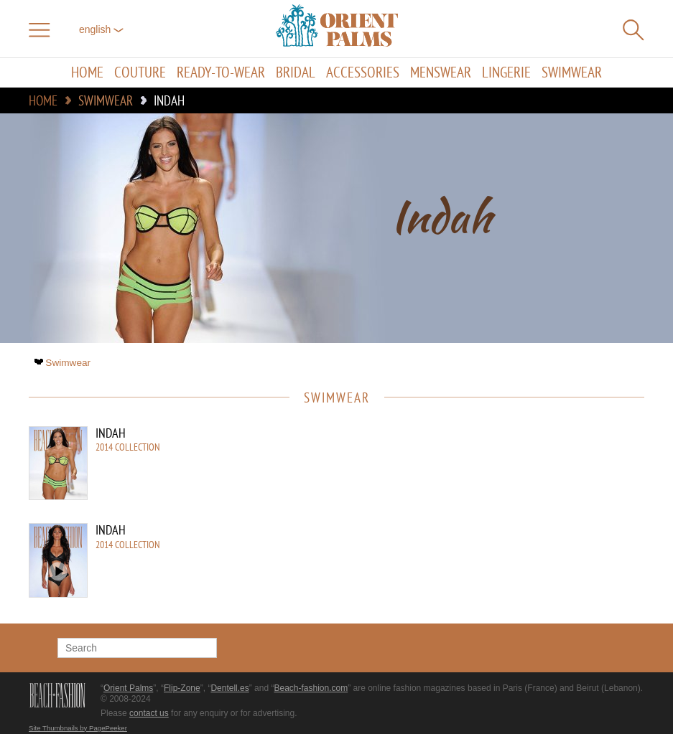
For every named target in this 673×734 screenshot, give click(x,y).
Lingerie (506, 72)
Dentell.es (229, 688)
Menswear (440, 72)
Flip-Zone (182, 688)
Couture (140, 72)
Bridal (295, 72)
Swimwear (572, 72)
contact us (149, 713)
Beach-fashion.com (311, 688)
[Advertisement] (522, 523)
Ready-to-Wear (221, 72)
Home (87, 72)
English (101, 29)
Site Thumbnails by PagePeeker (78, 728)
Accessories (362, 72)
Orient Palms (128, 688)
